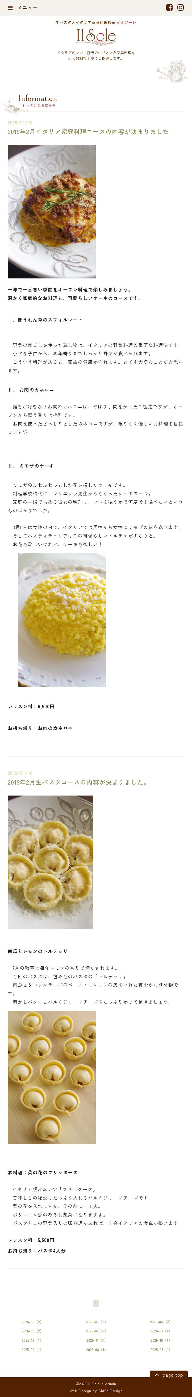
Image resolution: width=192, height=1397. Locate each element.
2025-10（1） (161, 1340)
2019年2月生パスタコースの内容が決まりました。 (79, 781)
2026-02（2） (97, 1330)
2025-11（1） (97, 1340)
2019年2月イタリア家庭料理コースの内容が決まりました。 (92, 131)
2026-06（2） (33, 1321)
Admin (110, 1383)
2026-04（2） (161, 1321)
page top (168, 1374)
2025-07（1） (161, 1349)
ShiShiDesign (110, 1390)
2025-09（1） (32, 1349)
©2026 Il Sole (88, 1383)
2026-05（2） (97, 1321)
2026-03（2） (33, 1330)
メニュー (22, 7)
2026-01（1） (161, 1330)
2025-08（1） (97, 1349)
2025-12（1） (32, 1340)
